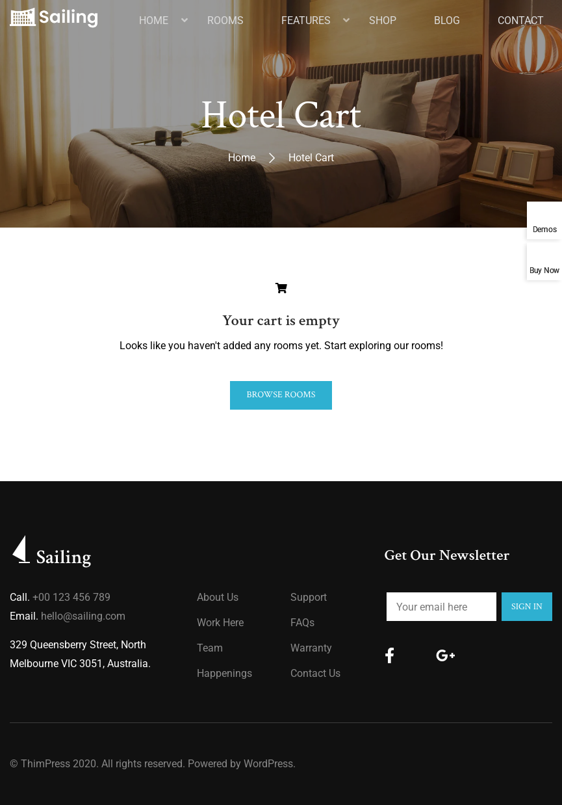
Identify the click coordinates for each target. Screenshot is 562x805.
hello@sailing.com (83, 616)
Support (308, 597)
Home (241, 158)
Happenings (224, 673)
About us (217, 597)
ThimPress (45, 764)
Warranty (311, 648)
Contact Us (315, 673)
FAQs (302, 622)
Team (210, 648)
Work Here (220, 622)
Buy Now (544, 270)
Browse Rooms (280, 395)
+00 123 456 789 (71, 597)
